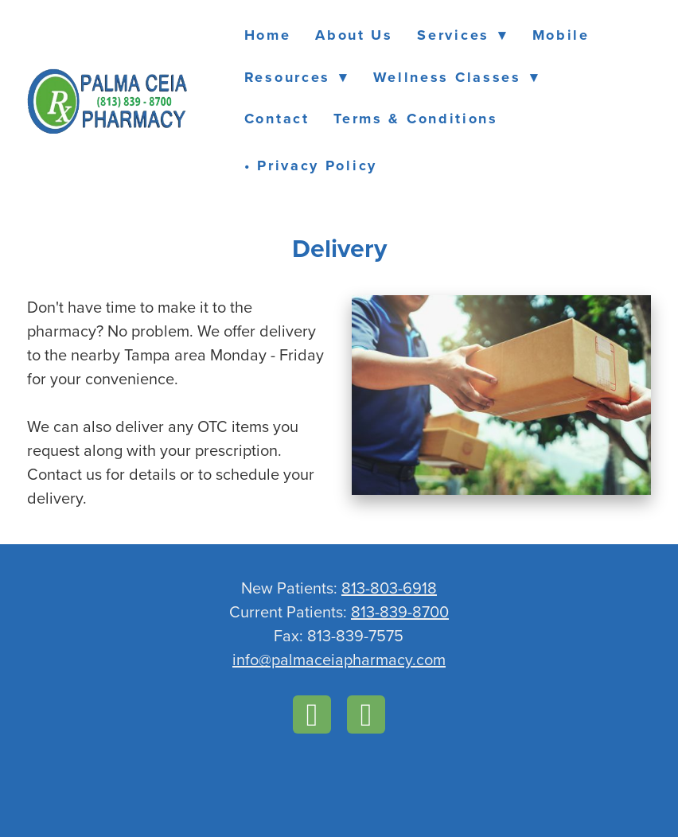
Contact (277, 118)
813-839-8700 (400, 611)
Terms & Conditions (415, 118)
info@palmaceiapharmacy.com (339, 659)
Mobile (561, 35)
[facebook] (312, 714)
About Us (354, 35)
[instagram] (366, 714)
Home (267, 35)
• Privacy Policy (310, 165)
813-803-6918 (389, 587)
